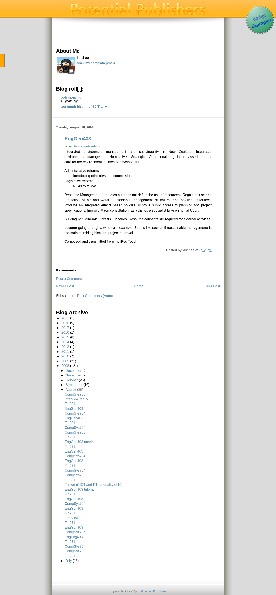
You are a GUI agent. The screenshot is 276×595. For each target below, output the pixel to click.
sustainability (92, 146)
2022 (65, 318)
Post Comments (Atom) (95, 296)
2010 (65, 356)
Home (138, 286)
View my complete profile (96, 63)
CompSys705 (75, 394)
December (74, 370)
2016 (65, 332)
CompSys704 (75, 413)
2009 (65, 361)
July (69, 561)
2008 (65, 366)
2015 (65, 337)
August (71, 389)
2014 (65, 342)
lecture (78, 146)
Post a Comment (69, 279)
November (74, 375)
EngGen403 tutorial (79, 442)
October (72, 380)
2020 (65, 323)
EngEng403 (74, 537)
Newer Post (65, 286)
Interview (71, 518)
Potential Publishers (153, 591)
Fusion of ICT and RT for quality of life (94, 485)
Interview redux (76, 399)
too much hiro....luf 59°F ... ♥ (84, 106)
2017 (65, 328)
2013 (65, 347)
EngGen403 (77, 138)
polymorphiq (71, 97)
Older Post (212, 286)
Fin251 (70, 404)
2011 (65, 351)
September (74, 385)
